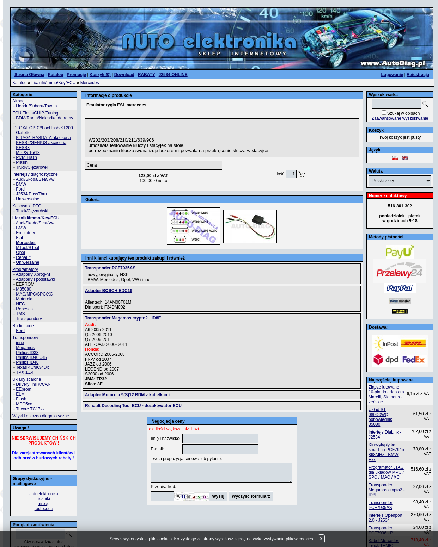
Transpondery (29, 318)
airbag (43, 503)
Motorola (24, 299)
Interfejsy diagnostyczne (35, 174)
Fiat (19, 237)
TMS (20, 313)
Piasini (22, 162)
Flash (21, 399)
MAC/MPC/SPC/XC (34, 294)
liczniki (43, 498)
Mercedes (89, 82)
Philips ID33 (27, 352)
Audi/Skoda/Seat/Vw (35, 179)
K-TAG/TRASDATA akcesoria (43, 137)
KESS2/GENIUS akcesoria (41, 142)
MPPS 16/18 (27, 152)
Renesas (24, 308)
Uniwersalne (27, 199)
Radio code (23, 325)
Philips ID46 (27, 362)
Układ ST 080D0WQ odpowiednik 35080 (380, 417)
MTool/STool (27, 247)
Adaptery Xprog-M (33, 274)
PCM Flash (26, 157)
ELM (20, 394)
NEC (20, 304)
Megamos (25, 347)
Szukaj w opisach (403, 113)
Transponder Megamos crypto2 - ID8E (387, 490)
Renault (23, 257)
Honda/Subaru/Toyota (36, 106)
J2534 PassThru (31, 194)
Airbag (18, 101)
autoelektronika (43, 493)
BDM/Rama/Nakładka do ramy (44, 118)
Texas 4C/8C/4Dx (32, 367)
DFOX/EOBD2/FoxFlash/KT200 (43, 127)
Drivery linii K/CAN (33, 384)
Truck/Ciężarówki (32, 167)
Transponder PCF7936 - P (381, 530)
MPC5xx (24, 404)
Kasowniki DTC (26, 206)
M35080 (23, 289)
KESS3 (23, 147)
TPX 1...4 (25, 372)
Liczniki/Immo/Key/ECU (53, 82)
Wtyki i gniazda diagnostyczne (40, 416)
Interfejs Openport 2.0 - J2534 (385, 518)
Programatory (25, 269)
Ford (20, 189)
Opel (20, 252)
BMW (21, 184)
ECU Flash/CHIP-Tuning (35, 113)
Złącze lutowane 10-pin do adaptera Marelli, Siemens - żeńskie (386, 394)
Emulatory (25, 232)
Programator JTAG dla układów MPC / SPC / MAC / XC (386, 472)
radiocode (44, 508)
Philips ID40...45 (31, 357)
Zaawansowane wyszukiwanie (400, 118)
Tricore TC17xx (30, 408)
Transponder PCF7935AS (381, 505)
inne (20, 342)
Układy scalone (26, 379)
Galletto (23, 132)
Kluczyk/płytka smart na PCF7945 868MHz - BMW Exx (386, 452)
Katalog (19, 82)
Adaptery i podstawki (35, 279)
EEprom (23, 389)
